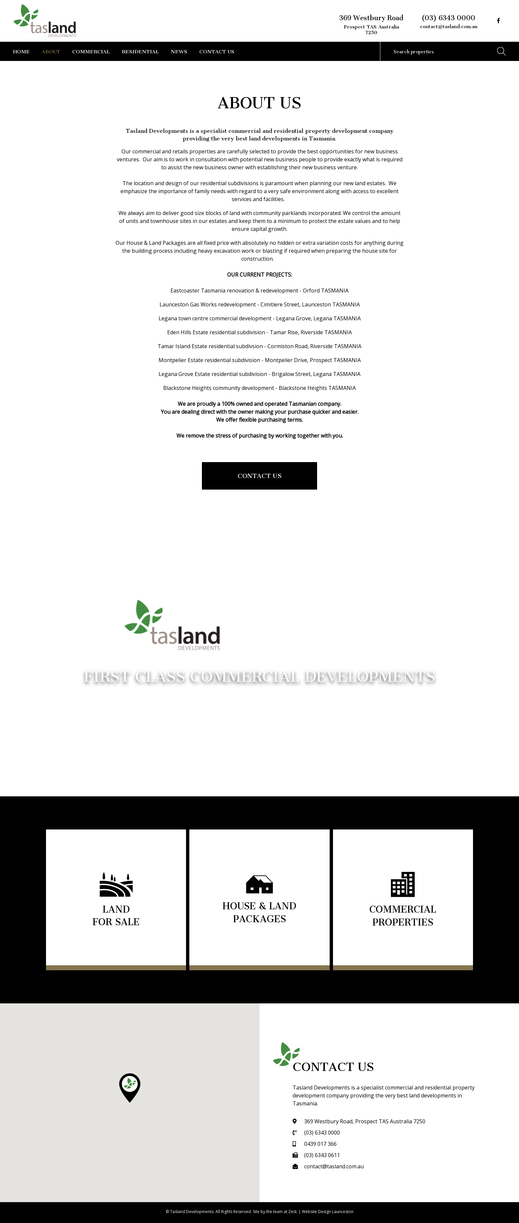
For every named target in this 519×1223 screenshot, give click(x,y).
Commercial (91, 50)
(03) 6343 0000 (448, 16)
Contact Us (216, 50)
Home (21, 50)
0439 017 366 (320, 1143)
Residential (140, 50)
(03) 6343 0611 (322, 1155)
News (179, 50)
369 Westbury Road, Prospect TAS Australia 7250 (364, 1121)
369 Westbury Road (371, 23)
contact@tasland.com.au (448, 25)
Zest (292, 1211)
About (51, 50)
